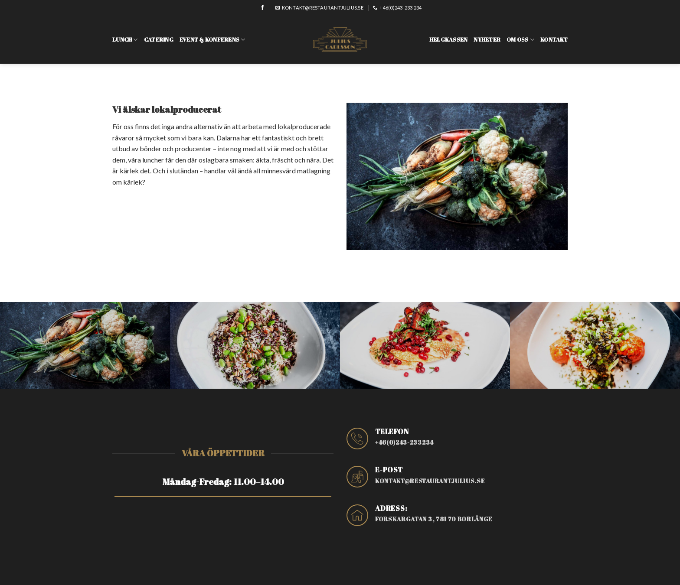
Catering (158, 33)
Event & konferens (212, 33)
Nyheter (487, 33)
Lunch (125, 33)
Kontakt (554, 33)
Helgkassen (448, 33)
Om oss (520, 33)
